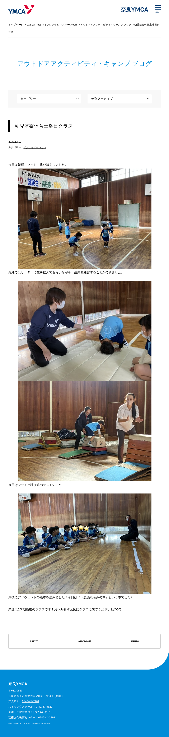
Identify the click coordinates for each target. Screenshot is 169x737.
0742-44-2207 (41, 712)
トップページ (15, 24)
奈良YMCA (21, 9)
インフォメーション (34, 147)
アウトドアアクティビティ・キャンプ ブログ (105, 24)
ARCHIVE (84, 641)
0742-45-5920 (30, 701)
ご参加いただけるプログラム (43, 24)
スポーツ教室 (69, 24)
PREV (135, 641)
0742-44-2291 (46, 717)
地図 (58, 696)
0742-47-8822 (44, 706)
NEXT (34, 641)
